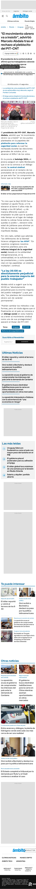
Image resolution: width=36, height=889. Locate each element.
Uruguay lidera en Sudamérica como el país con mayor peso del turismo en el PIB (20, 451)
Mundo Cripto (30, 21)
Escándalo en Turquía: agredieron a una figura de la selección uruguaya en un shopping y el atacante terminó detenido (24, 637)
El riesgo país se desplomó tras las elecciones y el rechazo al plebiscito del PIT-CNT (19, 97)
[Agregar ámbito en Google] (11, 53)
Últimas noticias (13, 21)
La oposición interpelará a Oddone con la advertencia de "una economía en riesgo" (17, 399)
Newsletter (30, 850)
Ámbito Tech (7, 861)
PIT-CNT (26, 327)
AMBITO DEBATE (28, 869)
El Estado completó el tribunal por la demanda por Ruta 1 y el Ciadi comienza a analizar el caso (17, 774)
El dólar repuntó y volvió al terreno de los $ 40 (17, 358)
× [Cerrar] (17, 67)
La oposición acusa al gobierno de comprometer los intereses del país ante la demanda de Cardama (17, 377)
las (25, 241)
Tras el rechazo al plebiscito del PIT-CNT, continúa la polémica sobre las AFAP (22, 188)
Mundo (11, 27)
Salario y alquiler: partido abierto (18, 475)
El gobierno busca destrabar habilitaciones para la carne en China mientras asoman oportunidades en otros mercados (17, 388)
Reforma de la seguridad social (12, 331)
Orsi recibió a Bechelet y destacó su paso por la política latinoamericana (17, 367)
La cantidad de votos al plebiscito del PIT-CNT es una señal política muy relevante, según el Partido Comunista (19, 90)
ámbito (3, 27)
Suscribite (24, 341)
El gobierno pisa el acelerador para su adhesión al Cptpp (20, 460)
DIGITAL (7, 869)
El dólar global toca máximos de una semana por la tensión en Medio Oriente (20, 468)
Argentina (16, 11)
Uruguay (20, 27)
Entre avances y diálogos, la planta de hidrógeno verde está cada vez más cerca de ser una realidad (18, 730)
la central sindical (16, 167)
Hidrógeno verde (27, 11)
